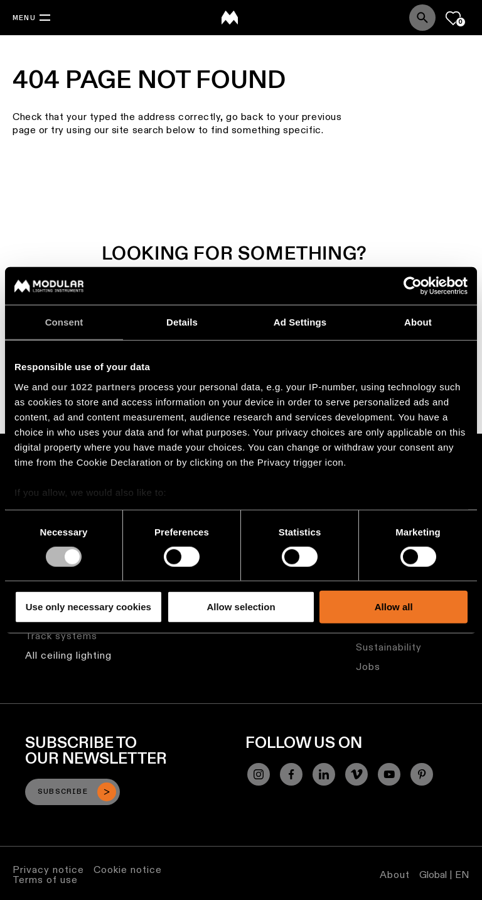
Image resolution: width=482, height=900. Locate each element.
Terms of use (45, 880)
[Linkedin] (324, 774)
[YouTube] (389, 774)
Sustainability (389, 647)
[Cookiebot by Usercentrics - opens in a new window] (413, 286)
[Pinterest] (422, 774)
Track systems (61, 636)
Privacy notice (48, 869)
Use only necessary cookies (88, 606)
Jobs (368, 666)
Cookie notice (128, 869)
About (395, 875)
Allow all (394, 606)
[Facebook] (291, 774)
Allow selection (240, 606)
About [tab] (418, 322)
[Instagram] (258, 774)
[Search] (422, 17)
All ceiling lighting (68, 655)
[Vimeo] (356, 774)
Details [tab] (182, 322)
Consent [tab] (64, 322)
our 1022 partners (93, 386)
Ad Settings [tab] (300, 322)
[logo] (230, 17)
